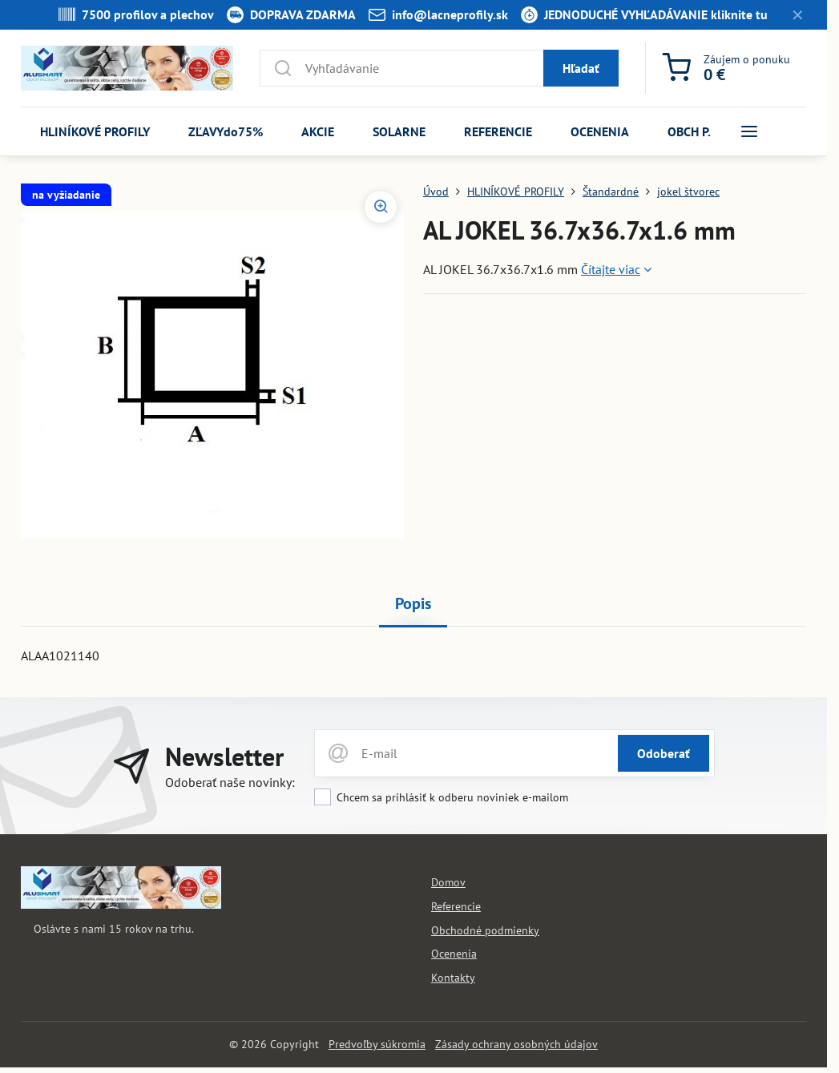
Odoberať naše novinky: (230, 782)
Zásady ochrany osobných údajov (516, 1044)
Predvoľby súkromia (377, 1044)
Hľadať (581, 68)
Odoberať (663, 753)
